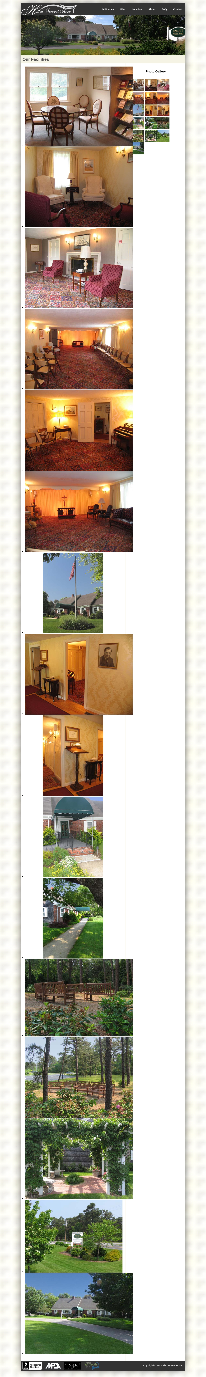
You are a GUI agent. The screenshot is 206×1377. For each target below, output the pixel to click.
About (151, 9)
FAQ (164, 9)
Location (137, 9)
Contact (177, 9)
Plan (123, 9)
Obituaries (108, 9)
